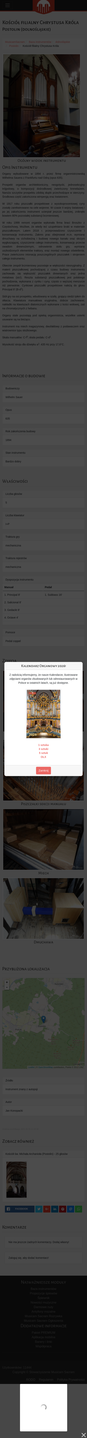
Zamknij (43, 770)
